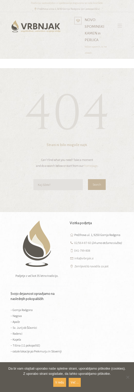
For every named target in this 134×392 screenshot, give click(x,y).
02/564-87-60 (82, 243)
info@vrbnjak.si (84, 258)
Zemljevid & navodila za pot (91, 266)
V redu (59, 382)
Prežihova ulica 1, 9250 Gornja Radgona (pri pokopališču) (68, 9)
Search (97, 184)
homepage (90, 166)
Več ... (75, 382)
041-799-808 (82, 250)
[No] (127, 377)
